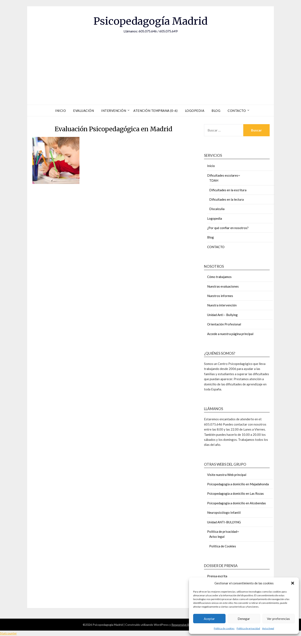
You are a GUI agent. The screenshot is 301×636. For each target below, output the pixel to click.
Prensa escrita (217, 576)
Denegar (244, 619)
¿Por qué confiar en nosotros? (228, 228)
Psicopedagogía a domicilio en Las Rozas (235, 493)
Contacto (237, 110)
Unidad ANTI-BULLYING (224, 522)
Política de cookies (224, 628)
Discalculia (216, 209)
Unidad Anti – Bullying (222, 315)
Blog (216, 110)
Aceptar (209, 619)
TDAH (213, 180)
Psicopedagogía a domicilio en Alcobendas (236, 503)
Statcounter (8, 633)
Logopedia (194, 110)
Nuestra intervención (222, 305)
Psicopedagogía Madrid (150, 21)
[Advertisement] (150, 65)
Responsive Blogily (183, 624)
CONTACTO (215, 247)
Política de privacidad (248, 628)
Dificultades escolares (222, 175)
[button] (293, 583)
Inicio (60, 110)
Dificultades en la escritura (227, 190)
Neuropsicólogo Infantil (224, 512)
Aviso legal (268, 628)
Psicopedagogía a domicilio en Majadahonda (238, 484)
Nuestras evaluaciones (223, 286)
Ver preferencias (278, 619)
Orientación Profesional (224, 324)
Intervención (113, 110)
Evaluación (83, 110)
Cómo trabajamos (219, 277)
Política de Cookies (222, 546)
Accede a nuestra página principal (230, 334)
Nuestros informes (220, 296)
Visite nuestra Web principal (226, 475)
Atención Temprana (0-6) (155, 110)
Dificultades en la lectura (226, 199)
